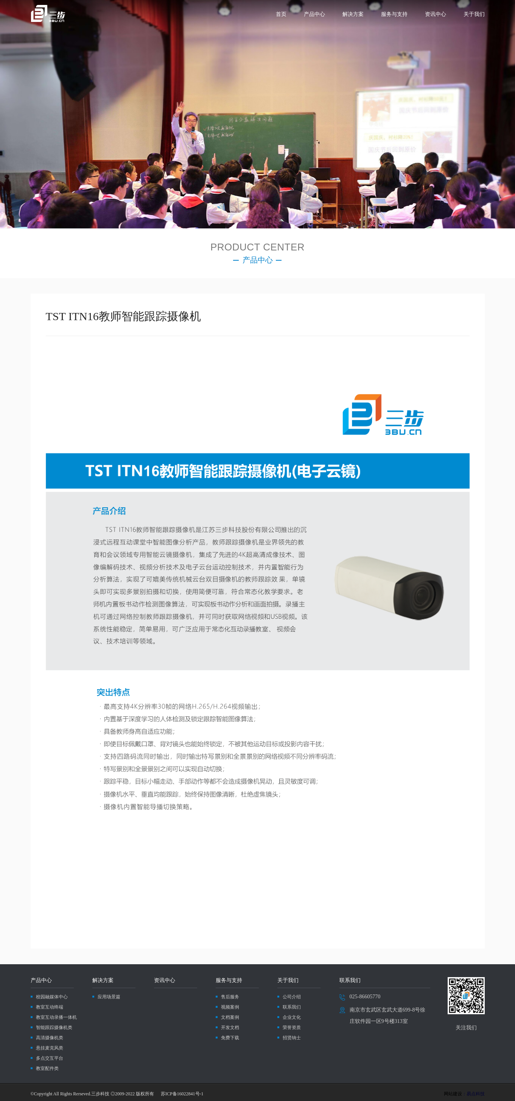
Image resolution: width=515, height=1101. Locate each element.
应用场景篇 (109, 996)
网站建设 (453, 1093)
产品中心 (314, 14)
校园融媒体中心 (52, 996)
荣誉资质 (292, 1027)
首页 (281, 14)
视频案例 (230, 1007)
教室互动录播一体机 (56, 1017)
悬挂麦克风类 (49, 1048)
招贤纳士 (292, 1037)
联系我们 (292, 1007)
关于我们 (474, 14)
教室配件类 (47, 1068)
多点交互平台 (49, 1058)
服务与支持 (394, 14)
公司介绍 (292, 996)
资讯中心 (435, 14)
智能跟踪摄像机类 (54, 1027)
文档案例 (230, 1017)
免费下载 (230, 1037)
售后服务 (230, 996)
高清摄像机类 (49, 1037)
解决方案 (353, 14)
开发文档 (230, 1027)
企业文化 (292, 1017)
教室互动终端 (49, 1007)
